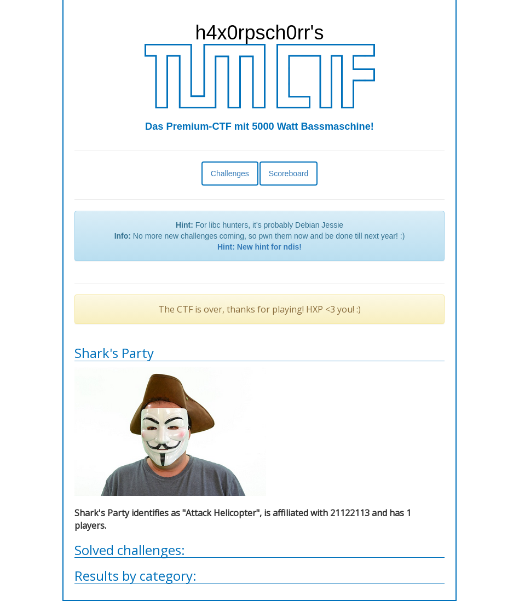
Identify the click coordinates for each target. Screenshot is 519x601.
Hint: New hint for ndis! (259, 246)
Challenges (230, 173)
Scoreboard (288, 173)
